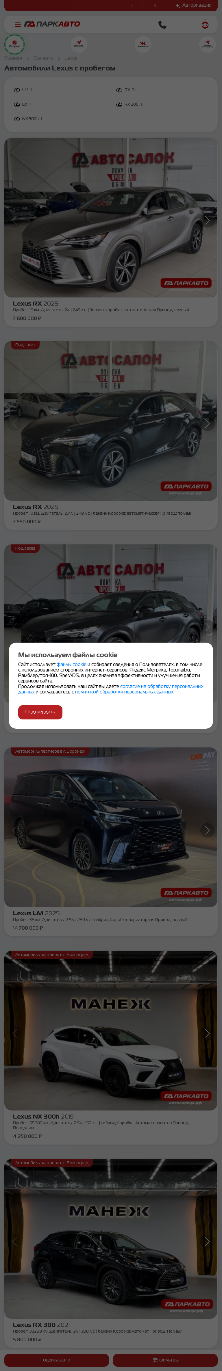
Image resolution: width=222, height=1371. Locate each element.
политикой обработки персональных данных (124, 692)
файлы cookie (72, 665)
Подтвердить (40, 712)
